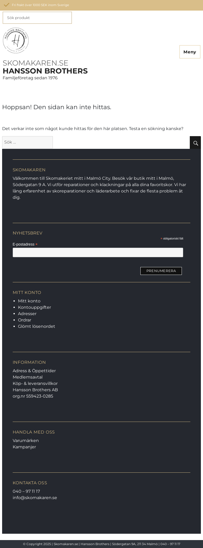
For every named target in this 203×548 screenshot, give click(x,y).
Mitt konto (29, 300)
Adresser (27, 313)
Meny (189, 51)
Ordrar (24, 320)
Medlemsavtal (28, 377)
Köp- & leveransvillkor (35, 383)
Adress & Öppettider (34, 370)
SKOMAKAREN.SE (35, 62)
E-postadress (25, 244)
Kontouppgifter (34, 307)
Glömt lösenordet (36, 326)
